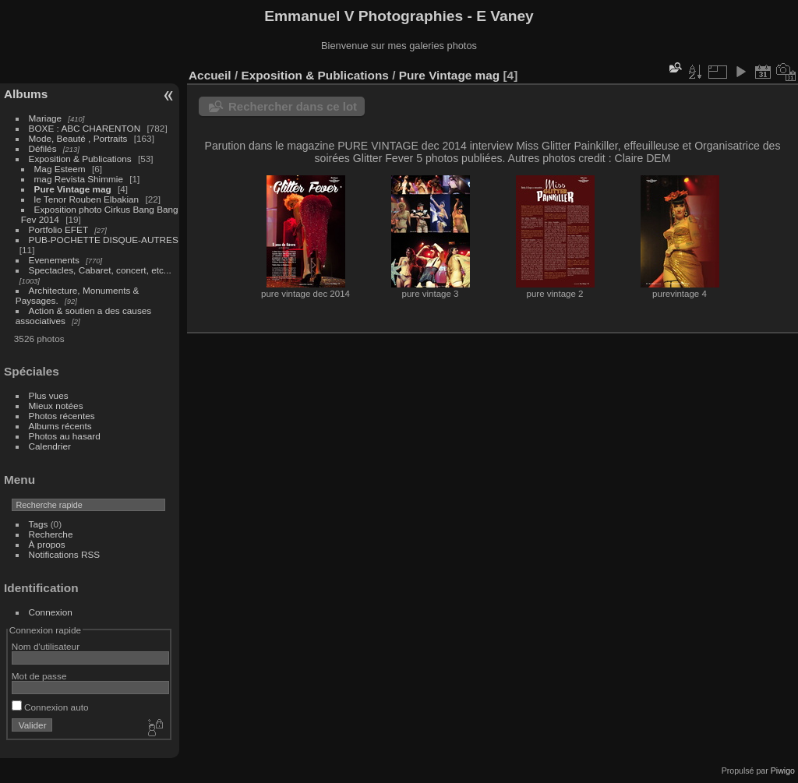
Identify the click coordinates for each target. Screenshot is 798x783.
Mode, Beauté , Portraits (78, 138)
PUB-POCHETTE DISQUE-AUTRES (103, 240)
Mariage (45, 118)
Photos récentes (62, 416)
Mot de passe (39, 676)
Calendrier (50, 446)
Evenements (56, 260)
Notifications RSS (65, 554)
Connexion (50, 612)
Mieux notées (56, 405)
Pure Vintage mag (72, 189)
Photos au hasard (65, 436)
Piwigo (783, 770)
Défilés (43, 148)
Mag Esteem (60, 169)
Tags (38, 524)
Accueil (210, 75)
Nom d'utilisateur (45, 646)
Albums (26, 94)
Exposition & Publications (80, 158)
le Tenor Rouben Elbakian (86, 199)
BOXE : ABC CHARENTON (85, 128)
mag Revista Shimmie (78, 179)
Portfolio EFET (58, 229)
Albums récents (60, 426)
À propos (47, 544)
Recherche (51, 534)
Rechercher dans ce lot (292, 106)
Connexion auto (50, 707)
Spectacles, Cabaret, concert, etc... (100, 270)
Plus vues (49, 395)
